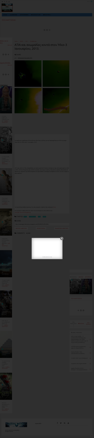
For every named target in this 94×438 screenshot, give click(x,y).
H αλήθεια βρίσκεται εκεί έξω (47, 256)
